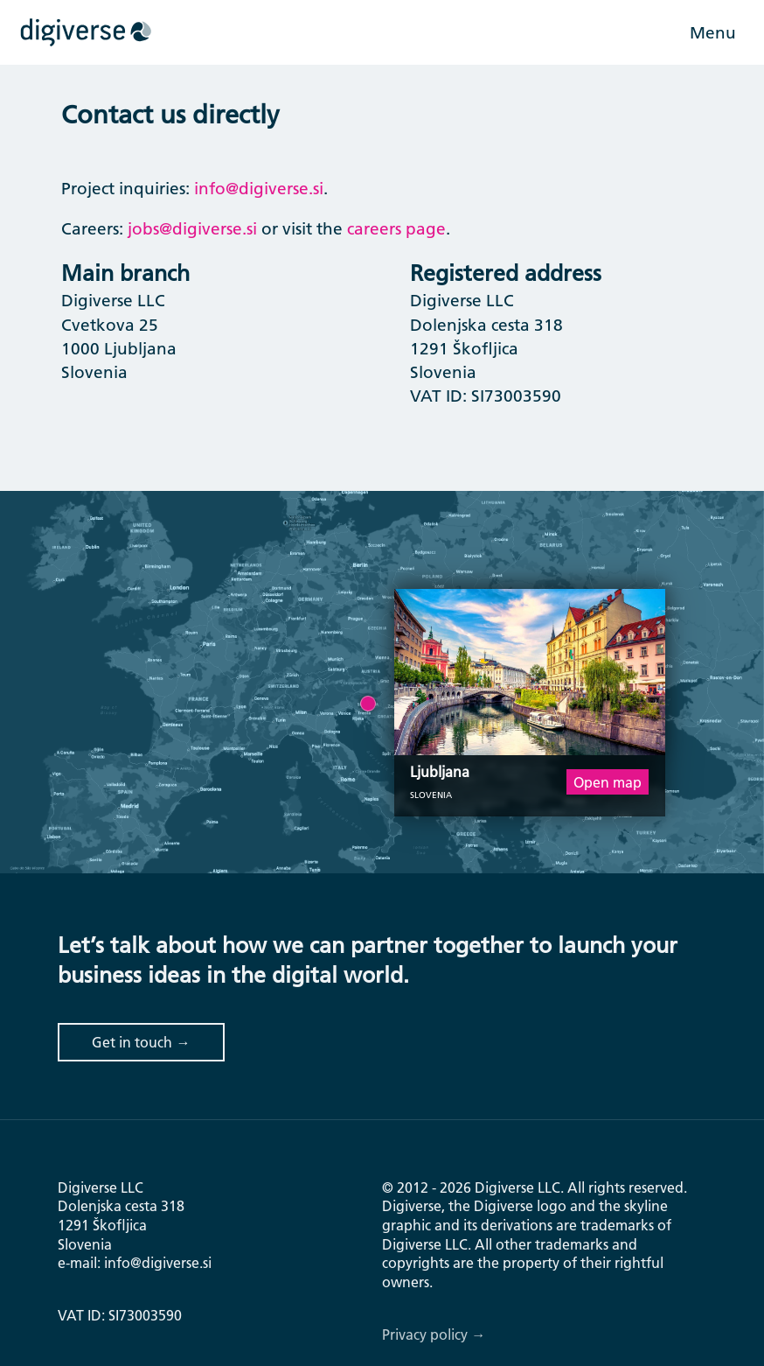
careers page (396, 228)
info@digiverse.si (258, 188)
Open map (607, 782)
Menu (713, 32)
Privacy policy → (433, 1334)
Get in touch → (141, 1042)
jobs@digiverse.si (192, 228)
